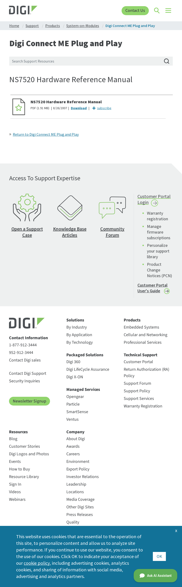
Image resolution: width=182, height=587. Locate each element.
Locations (75, 492)
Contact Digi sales (25, 360)
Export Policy (77, 469)
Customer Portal (138, 362)
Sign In (15, 484)
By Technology (79, 342)
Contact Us (135, 11)
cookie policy (37, 563)
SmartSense (77, 412)
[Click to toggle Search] (157, 10)
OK (159, 556)
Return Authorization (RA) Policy (146, 372)
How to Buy (19, 469)
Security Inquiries (24, 381)
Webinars (17, 499)
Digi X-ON (74, 377)
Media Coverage (80, 499)
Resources (18, 432)
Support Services (139, 399)
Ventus (72, 419)
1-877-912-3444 (23, 345)
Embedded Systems (141, 327)
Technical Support (140, 355)
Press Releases (79, 515)
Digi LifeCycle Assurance (87, 369)
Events (15, 462)
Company (75, 432)
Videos (15, 492)
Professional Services (143, 342)
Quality (72, 522)
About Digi (75, 439)
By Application (79, 335)
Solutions (75, 320)
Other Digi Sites (80, 507)
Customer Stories (24, 446)
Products (132, 320)
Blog (13, 439)
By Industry (76, 327)
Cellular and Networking (145, 335)
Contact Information (28, 338)
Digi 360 (73, 362)
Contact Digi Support (27, 373)
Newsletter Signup (29, 401)
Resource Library (24, 477)
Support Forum (137, 383)
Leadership (76, 484)
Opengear (75, 397)
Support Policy (137, 391)
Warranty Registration (143, 406)
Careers (73, 454)
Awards (73, 446)
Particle (73, 404)
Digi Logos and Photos (29, 454)
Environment (77, 462)
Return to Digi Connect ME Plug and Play (46, 134)
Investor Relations (82, 477)
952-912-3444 (21, 353)
